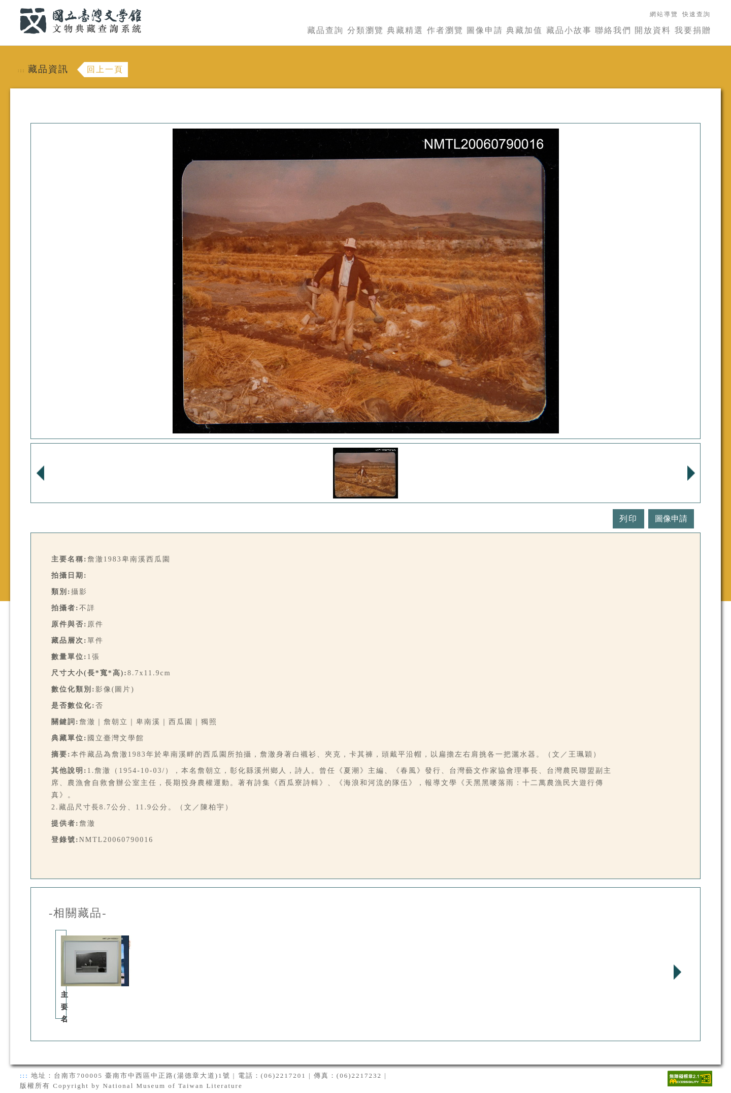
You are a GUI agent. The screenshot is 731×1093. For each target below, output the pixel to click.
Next (677, 972)
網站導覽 (664, 14)
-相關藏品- (78, 913)
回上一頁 (105, 69)
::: (13, 6)
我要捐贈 (693, 30)
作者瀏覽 (445, 30)
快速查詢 (696, 14)
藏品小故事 (569, 30)
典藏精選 (405, 30)
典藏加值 (524, 30)
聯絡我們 (613, 30)
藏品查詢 (325, 30)
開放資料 (653, 30)
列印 (628, 518)
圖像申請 (485, 30)
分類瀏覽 (365, 30)
